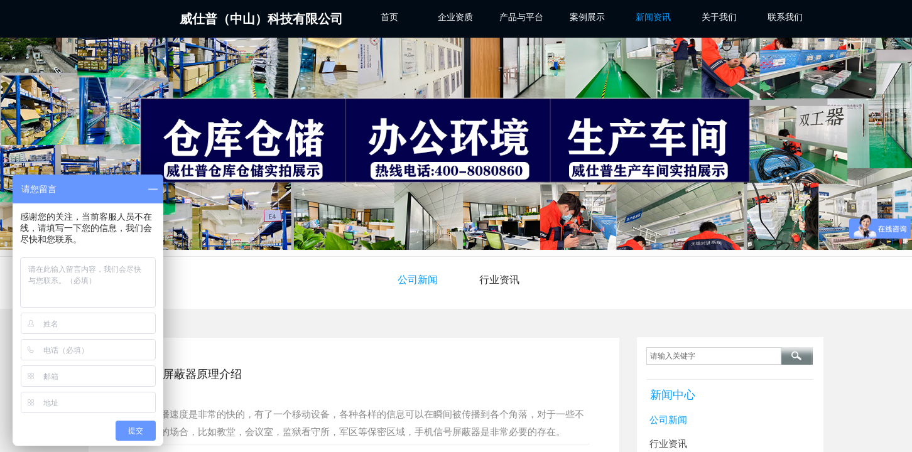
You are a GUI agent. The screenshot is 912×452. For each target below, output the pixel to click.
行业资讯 (499, 279)
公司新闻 (418, 279)
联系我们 (785, 17)
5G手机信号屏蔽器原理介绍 (173, 374)
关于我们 (719, 17)
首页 (389, 17)
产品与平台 (521, 17)
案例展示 (587, 17)
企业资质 (455, 17)
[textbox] (713, 356)
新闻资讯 (653, 17)
